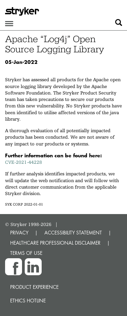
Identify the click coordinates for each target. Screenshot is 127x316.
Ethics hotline (28, 300)
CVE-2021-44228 (23, 162)
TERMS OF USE (26, 253)
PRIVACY (19, 232)
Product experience (34, 287)
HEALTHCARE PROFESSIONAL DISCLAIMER (55, 243)
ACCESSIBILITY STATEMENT (73, 232)
